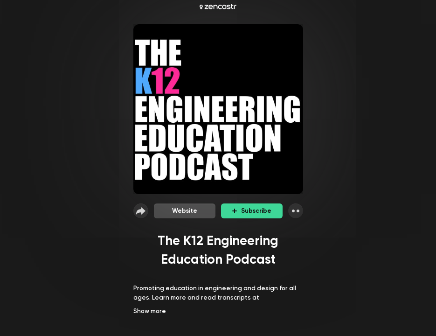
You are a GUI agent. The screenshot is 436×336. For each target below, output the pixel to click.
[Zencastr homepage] (218, 6)
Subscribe (251, 210)
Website (184, 210)
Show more (149, 311)
